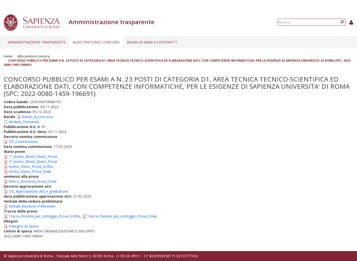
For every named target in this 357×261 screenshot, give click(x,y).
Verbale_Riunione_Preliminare (32, 206)
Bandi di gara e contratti (152, 42)
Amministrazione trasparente (36, 42)
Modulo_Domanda (24, 121)
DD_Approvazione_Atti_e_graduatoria (38, 191)
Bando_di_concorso (37, 116)
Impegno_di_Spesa (23, 226)
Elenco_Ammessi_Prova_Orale (33, 181)
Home (8, 56)
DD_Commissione (23, 141)
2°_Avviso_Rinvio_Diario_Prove (33, 161)
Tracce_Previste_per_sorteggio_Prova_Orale (122, 216)
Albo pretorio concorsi (96, 42)
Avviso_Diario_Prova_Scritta (31, 166)
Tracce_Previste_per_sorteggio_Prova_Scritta (44, 216)
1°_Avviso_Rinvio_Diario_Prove (33, 156)
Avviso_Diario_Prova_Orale (30, 171)
